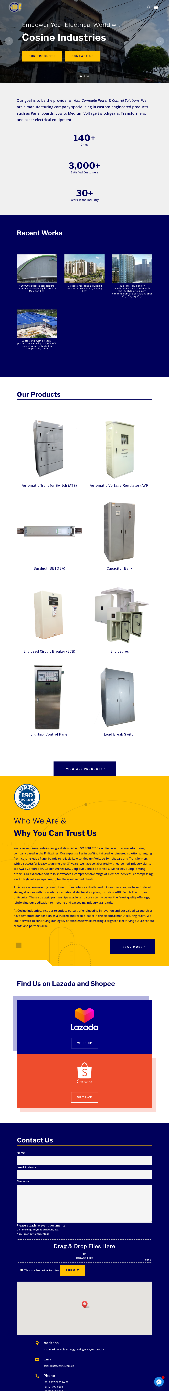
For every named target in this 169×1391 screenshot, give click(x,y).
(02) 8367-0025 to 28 (56, 1382)
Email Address (84, 1171)
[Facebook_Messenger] (159, 1382)
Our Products (42, 56)
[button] (86, 1304)
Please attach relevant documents (41, 1229)
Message (84, 1201)
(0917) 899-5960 (53, 1386)
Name (84, 1156)
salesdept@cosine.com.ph (59, 1366)
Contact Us (82, 56)
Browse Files (84, 1258)
